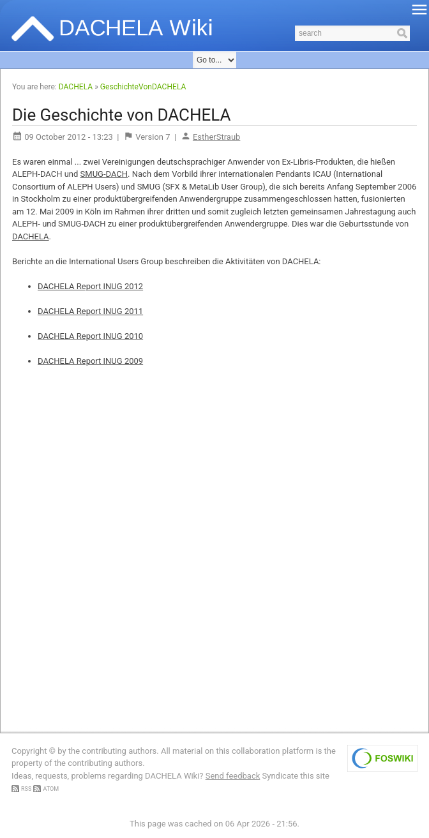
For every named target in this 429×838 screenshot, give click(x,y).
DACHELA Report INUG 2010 (90, 336)
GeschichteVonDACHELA (143, 86)
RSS (26, 789)
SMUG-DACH (104, 174)
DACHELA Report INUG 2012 (90, 286)
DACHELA (76, 86)
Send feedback (233, 776)
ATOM (51, 789)
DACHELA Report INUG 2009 (90, 361)
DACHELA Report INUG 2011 (90, 311)
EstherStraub (216, 137)
